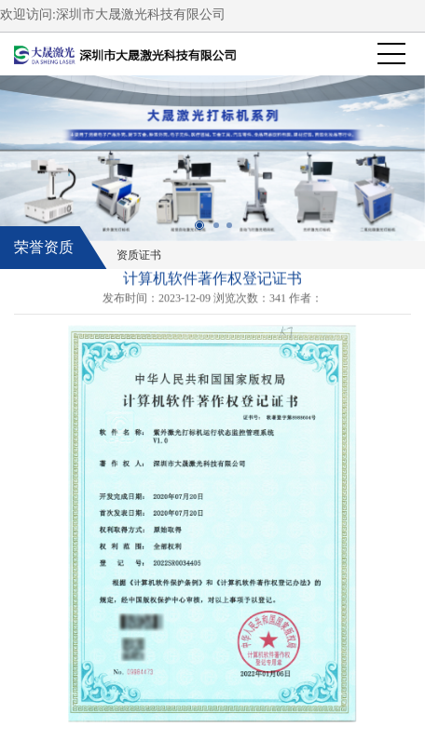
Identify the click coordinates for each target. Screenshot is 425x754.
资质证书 (139, 255)
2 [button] (222, 231)
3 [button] (235, 231)
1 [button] (206, 231)
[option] (212, 158)
